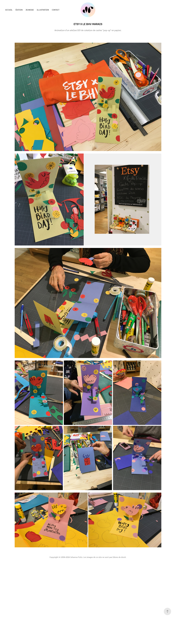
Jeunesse (30, 9)
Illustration (43, 9)
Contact (55, 9)
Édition (19, 9)
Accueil (8, 9)
